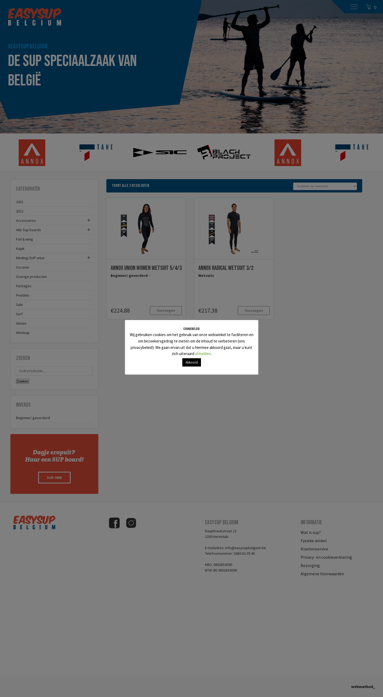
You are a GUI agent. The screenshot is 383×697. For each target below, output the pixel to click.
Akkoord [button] (192, 362)
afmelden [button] (203, 353)
